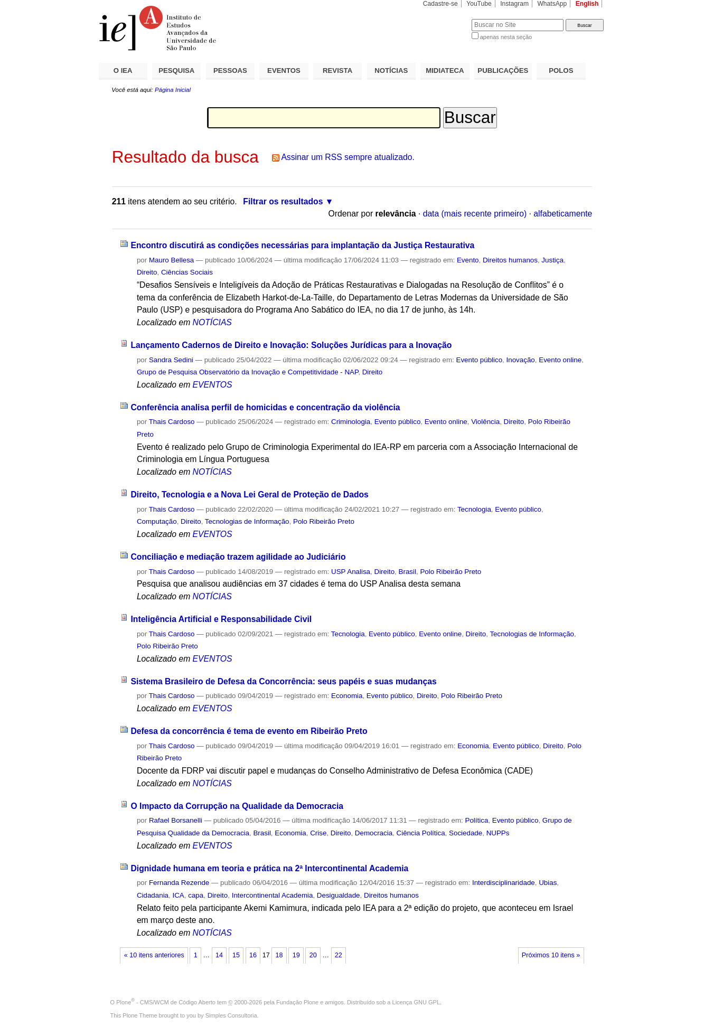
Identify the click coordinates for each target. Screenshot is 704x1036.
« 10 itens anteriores (154, 955)
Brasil (407, 572)
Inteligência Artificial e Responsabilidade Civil (221, 619)
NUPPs (498, 833)
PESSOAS (230, 70)
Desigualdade (338, 895)
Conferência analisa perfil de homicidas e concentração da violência (265, 407)
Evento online (560, 360)
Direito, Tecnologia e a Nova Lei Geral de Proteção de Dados (249, 494)
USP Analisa (350, 572)
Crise (318, 833)
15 (236, 955)
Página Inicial (173, 90)
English (587, 3)
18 (279, 955)
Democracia (373, 833)
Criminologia (350, 422)
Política (477, 820)
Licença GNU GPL (416, 1002)
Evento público (479, 360)
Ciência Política (421, 833)
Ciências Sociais (187, 272)
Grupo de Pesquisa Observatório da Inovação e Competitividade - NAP (247, 372)
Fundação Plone (297, 1002)
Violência (485, 422)
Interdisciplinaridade (503, 883)
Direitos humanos (510, 260)
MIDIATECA (445, 70)
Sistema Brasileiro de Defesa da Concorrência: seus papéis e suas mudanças (283, 681)
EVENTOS (284, 70)
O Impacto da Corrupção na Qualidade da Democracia (236, 806)
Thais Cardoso (172, 422)
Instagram (514, 3)
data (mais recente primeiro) (475, 213)
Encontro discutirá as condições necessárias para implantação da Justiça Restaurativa (302, 245)
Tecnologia (474, 509)
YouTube (479, 3)
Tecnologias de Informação (247, 521)
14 (219, 955)
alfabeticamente (562, 213)
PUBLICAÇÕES (502, 70)
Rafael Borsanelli (175, 820)
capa (195, 895)
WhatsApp (552, 3)
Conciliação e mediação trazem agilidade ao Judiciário (237, 556)
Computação (157, 521)
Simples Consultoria (231, 1015)
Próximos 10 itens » (551, 955)
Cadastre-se (440, 3)
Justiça (552, 260)
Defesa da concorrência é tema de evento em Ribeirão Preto (248, 731)
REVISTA (337, 70)
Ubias (548, 883)
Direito (147, 272)
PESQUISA (176, 70)
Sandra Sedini (171, 360)
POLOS (561, 70)
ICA (178, 895)
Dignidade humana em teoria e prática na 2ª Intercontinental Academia (269, 868)
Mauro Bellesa (171, 260)
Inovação (520, 360)
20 (313, 955)
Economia (346, 696)
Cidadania (152, 895)
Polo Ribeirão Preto (323, 521)
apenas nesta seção (506, 37)
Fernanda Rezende (179, 883)
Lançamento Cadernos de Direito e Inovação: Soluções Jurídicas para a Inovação (291, 345)
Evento (468, 260)
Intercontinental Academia (272, 895)
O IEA (123, 70)
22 (338, 955)
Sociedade (465, 833)
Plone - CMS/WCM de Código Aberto (165, 1002)
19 (296, 955)
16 (253, 955)
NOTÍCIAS (391, 70)
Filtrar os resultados (283, 201)
